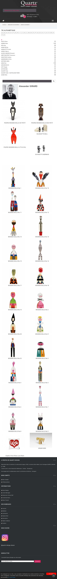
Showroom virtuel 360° (8, 495)
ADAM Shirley (4, 47)
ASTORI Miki (4, 69)
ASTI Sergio (4, 67)
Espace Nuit (5, 515)
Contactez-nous (6, 497)
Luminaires (5, 513)
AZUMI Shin (4, 74)
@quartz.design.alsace (8, 545)
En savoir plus (11, 577)
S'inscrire (37, 561)
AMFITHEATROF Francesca (8, 55)
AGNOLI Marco (5, 51)
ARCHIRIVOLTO (5, 65)
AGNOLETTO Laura (6, 49)
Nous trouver (5, 500)
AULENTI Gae (4, 71)
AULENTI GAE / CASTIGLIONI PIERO (10, 73)
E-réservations (6, 482)
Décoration (5, 518)
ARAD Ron (3, 63)
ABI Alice (3, 45)
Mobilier (4, 511)
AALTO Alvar (4, 41)
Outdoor (4, 523)
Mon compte (5, 479)
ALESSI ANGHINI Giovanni (8, 53)
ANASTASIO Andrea (6, 57)
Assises (4, 508)
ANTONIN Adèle (5, 61)
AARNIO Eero (4, 43)
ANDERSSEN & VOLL (6, 59)
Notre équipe (5, 490)
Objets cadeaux (6, 520)
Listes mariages (6, 492)
